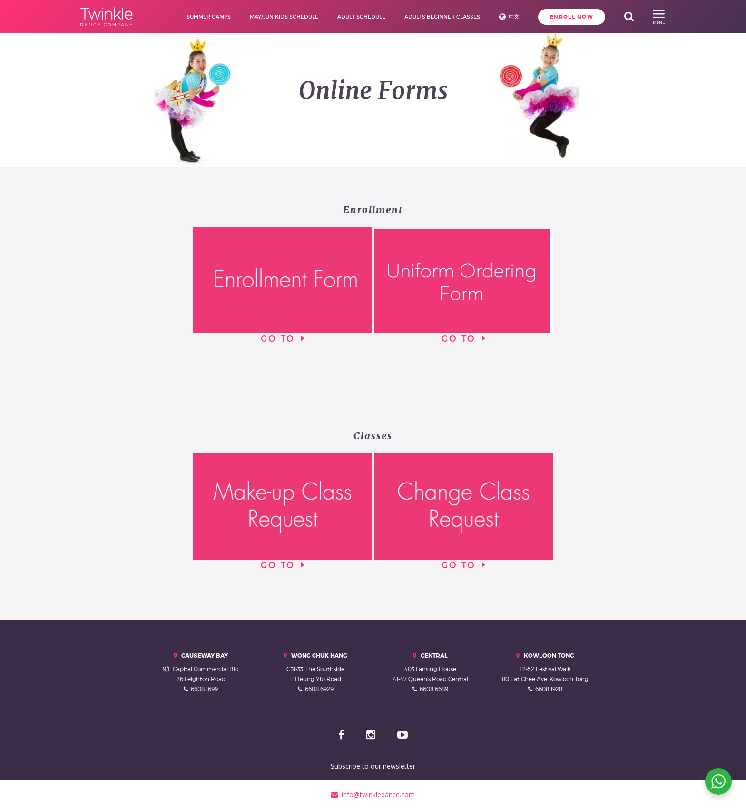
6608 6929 (319, 688)
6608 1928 (548, 688)
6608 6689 (434, 688)
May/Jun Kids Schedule (284, 16)
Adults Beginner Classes (442, 16)
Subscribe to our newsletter (373, 765)
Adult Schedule (361, 16)
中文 (514, 16)
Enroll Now (571, 16)
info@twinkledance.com (373, 794)
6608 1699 (204, 688)
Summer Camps (208, 16)
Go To (282, 285)
